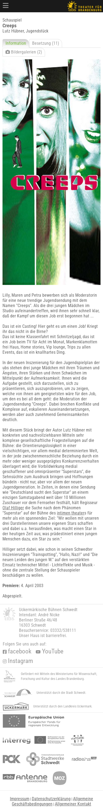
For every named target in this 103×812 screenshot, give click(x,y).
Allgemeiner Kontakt (73, 804)
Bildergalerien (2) (23, 52)
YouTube (49, 651)
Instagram (18, 661)
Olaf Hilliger (13, 507)
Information (15, 43)
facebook (17, 651)
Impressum (19, 798)
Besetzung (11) (45, 43)
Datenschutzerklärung (51, 798)
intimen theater (70, 513)
